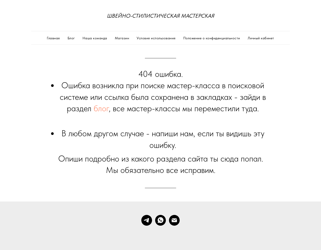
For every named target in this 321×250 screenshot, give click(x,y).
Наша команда (94, 38)
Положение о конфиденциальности (211, 38)
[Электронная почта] (174, 220)
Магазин (122, 38)
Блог (71, 38)
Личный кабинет (261, 38)
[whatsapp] (160, 220)
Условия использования (156, 38)
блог (101, 108)
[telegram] (146, 220)
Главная (53, 38)
